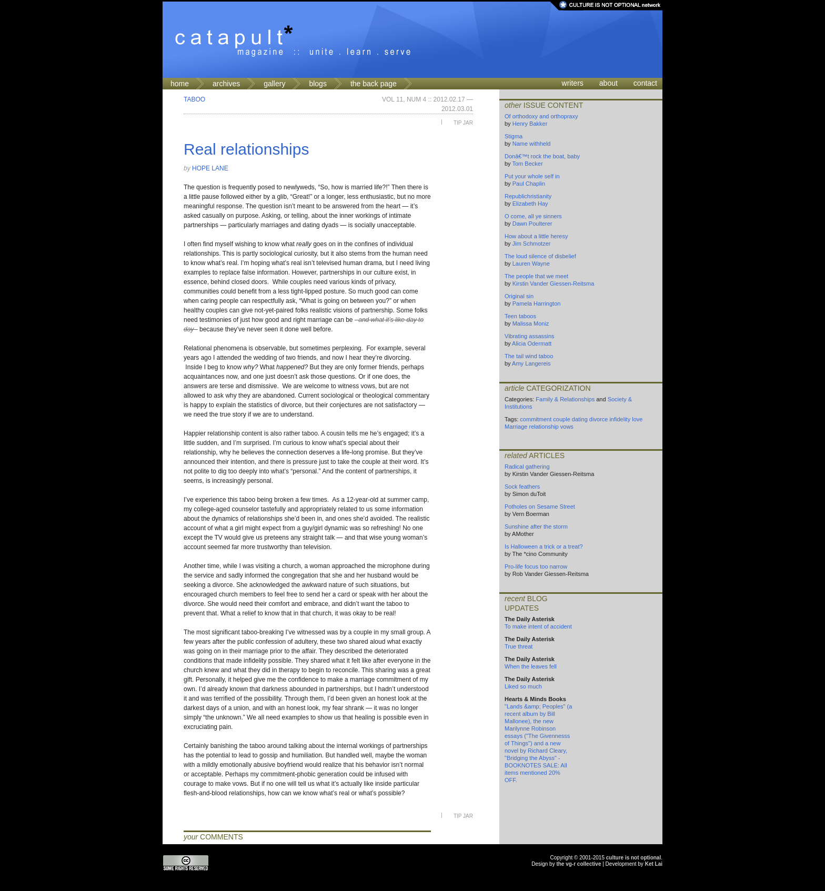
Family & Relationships (565, 399)
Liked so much (523, 686)
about (608, 83)
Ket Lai (653, 864)
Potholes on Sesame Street (540, 506)
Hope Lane (210, 168)
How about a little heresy (536, 236)
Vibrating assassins (530, 336)
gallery (274, 83)
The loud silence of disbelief (540, 256)
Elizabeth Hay (530, 203)
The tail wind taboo (529, 356)
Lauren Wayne (531, 263)
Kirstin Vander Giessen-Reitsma (553, 283)
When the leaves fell (531, 666)
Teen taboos (520, 316)
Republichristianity (528, 196)
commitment (535, 419)
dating (580, 419)
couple (561, 419)
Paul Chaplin (528, 183)
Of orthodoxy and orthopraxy (541, 116)
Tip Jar (463, 123)
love (637, 419)
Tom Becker (527, 163)
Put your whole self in (532, 176)
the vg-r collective (578, 864)
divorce (598, 419)
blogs (317, 83)
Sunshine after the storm (536, 526)
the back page (373, 83)
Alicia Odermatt (531, 343)
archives (226, 83)
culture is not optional (633, 857)
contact (645, 83)
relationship (543, 426)
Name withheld (531, 143)
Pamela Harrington (536, 303)
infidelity (619, 419)
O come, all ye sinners (533, 216)
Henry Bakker (530, 123)
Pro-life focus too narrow (536, 566)
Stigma (513, 136)
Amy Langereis (531, 363)
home (179, 83)
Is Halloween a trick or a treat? (544, 546)
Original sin (519, 296)
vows (567, 426)
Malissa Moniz (530, 323)
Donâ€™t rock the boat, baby (542, 156)
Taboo (194, 99)
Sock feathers (522, 486)
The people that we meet (536, 276)
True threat (518, 646)
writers (572, 83)
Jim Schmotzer (531, 243)
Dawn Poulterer (532, 223)
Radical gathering (527, 466)
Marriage (516, 426)
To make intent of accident (538, 626)
